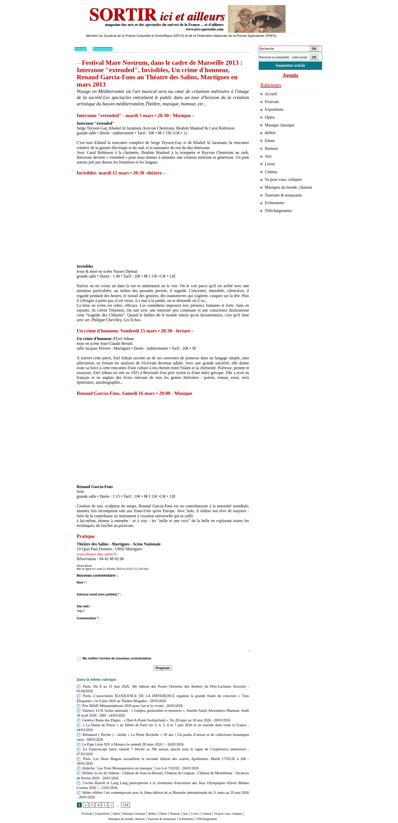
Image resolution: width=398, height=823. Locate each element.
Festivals (84, 791)
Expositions (104, 791)
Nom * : (82, 582)
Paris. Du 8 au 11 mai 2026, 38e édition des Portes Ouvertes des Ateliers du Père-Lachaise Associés (150, 686)
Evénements (103, 49)
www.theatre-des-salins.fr (97, 554)
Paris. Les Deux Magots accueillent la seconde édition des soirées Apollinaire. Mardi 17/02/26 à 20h (151, 742)
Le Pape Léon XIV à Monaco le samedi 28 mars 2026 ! (119, 733)
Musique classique (144, 791)
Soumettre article (290, 65)
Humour (196, 791)
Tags (140, 819)
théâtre (167, 791)
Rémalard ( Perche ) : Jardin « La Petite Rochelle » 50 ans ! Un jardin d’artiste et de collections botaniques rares (162, 723)
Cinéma (234, 791)
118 (124, 782)
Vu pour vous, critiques (282, 190)
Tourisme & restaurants (194, 796)
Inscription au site (124, 819)
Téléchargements (163, 800)
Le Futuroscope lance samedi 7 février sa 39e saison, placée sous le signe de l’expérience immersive (151, 737)
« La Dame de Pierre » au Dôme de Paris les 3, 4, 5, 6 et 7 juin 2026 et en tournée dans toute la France (152, 719)
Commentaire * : (88, 618)
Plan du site (81, 819)
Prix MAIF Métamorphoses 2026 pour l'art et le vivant (118, 700)
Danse (181, 791)
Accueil (81, 49)
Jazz (208, 791)
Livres (220, 791)
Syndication (103, 819)
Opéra (121, 791)
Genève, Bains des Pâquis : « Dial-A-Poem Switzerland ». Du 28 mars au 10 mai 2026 (141, 714)
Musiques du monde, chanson (148, 796)
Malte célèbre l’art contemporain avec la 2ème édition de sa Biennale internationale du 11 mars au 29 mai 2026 (162, 770)
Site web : (84, 606)
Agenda (290, 75)
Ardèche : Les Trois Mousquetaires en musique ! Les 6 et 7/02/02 (126, 746)
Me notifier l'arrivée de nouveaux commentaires (116, 658)
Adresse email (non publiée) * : (99, 594)
